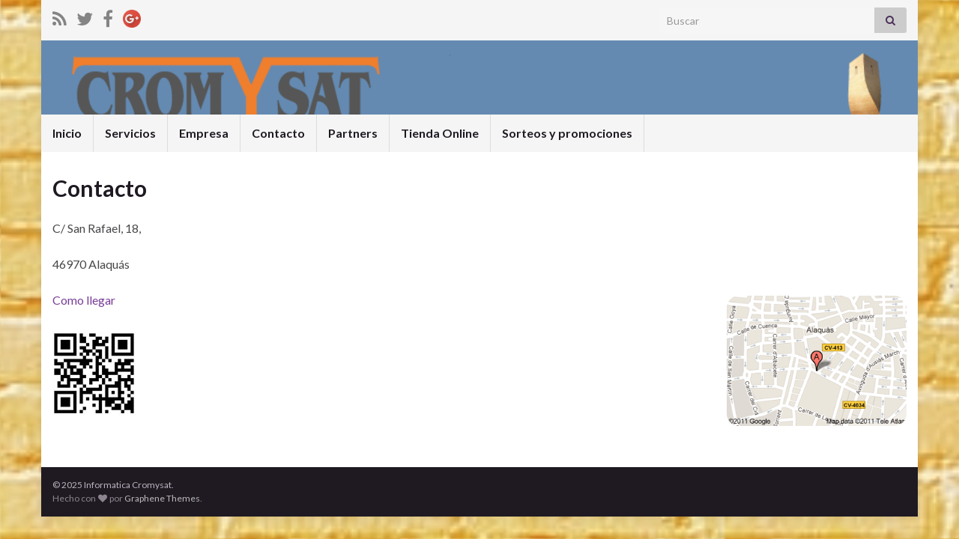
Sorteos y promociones (567, 133)
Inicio (67, 133)
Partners (353, 133)
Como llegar (83, 300)
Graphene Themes (162, 498)
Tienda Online (440, 133)
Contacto (278, 133)
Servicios (130, 133)
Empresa (204, 133)
